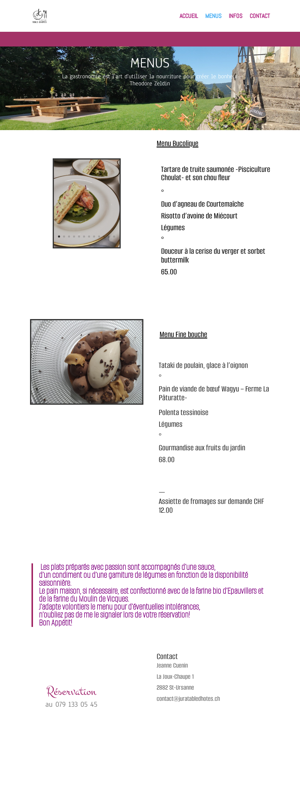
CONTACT (260, 17)
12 (114, 236)
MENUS (213, 17)
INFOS (235, 17)
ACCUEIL (189, 17)
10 (104, 236)
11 (109, 236)
